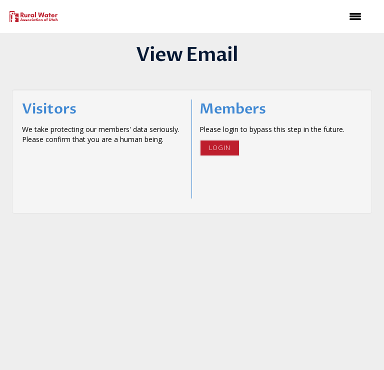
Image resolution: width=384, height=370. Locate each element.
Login (219, 148)
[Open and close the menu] (216, 16)
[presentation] (98, 169)
